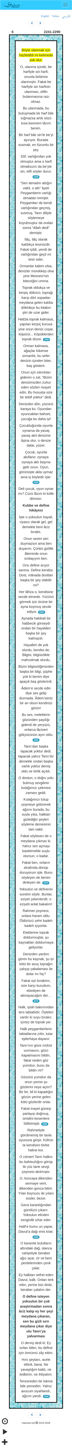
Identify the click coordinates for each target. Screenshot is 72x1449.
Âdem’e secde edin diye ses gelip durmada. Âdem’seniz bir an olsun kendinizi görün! (36, 698)
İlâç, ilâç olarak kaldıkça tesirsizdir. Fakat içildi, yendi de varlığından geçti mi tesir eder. (36, 249)
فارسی (66, 16)
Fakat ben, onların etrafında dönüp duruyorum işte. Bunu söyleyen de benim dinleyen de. (36, 872)
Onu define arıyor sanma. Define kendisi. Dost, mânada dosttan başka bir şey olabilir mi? (36, 575)
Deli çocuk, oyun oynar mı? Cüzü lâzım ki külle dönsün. (36, 494)
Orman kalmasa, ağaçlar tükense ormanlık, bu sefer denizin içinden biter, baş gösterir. (36, 356)
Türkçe (55, 16)
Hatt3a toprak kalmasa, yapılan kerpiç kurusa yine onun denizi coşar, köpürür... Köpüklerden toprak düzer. (36, 329)
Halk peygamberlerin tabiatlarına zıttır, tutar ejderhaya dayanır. (36, 1034)
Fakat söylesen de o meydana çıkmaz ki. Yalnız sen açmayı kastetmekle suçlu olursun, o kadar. (36, 846)
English (45, 16)
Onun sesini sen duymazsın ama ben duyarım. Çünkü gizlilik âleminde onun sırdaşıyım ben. (36, 548)
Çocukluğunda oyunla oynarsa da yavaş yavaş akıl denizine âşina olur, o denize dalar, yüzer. (36, 435)
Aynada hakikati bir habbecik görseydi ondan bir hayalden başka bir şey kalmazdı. (36, 628)
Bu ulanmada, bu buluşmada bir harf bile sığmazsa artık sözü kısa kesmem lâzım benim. (36, 118)
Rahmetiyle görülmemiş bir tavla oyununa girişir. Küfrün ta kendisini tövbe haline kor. (36, 1140)
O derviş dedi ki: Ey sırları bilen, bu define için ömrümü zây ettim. (36, 1348)
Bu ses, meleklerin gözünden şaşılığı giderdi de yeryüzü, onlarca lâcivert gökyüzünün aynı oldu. (36, 724)
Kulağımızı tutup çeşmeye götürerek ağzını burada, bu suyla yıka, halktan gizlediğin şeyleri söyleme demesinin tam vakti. (36, 814)
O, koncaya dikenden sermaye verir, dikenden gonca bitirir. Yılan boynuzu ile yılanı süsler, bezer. (36, 1188)
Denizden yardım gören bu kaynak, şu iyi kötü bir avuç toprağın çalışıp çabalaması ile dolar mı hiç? (36, 964)
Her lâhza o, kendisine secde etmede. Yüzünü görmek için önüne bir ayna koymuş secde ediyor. (36, 602)
